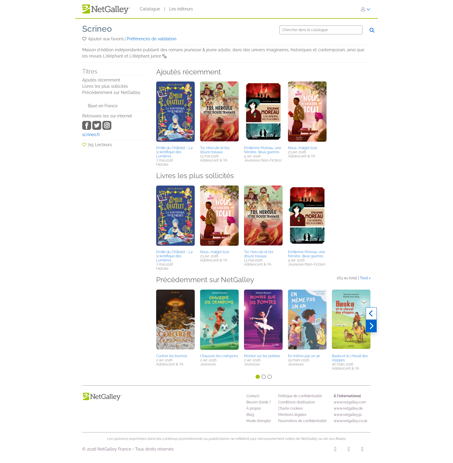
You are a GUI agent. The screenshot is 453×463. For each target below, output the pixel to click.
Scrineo (97, 29)
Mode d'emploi (258, 421)
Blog (250, 415)
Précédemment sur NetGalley (111, 92)
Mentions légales (292, 415)
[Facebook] (349, 450)
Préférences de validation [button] (151, 38)
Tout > (365, 278)
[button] (84, 39)
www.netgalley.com (350, 402)
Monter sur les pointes (262, 356)
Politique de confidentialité (300, 396)
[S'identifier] (365, 9)
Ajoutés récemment (101, 80)
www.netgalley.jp (348, 415)
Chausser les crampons (219, 356)
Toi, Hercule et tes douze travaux (214, 150)
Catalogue (150, 9)
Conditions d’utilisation (296, 402)
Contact (252, 396)
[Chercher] (320, 29)
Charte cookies (290, 408)
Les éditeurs (181, 9)
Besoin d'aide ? (258, 402)
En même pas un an (304, 356)
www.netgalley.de (348, 408)
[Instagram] (335, 450)
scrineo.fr (91, 134)
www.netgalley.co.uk (350, 421)
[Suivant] (371, 326)
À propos (253, 408)
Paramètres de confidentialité (302, 421)
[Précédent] (371, 313)
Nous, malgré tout (302, 148)
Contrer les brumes (171, 356)
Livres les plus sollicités (105, 86)
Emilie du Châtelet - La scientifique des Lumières (174, 152)
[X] (362, 450)
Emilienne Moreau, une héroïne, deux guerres (262, 150)
